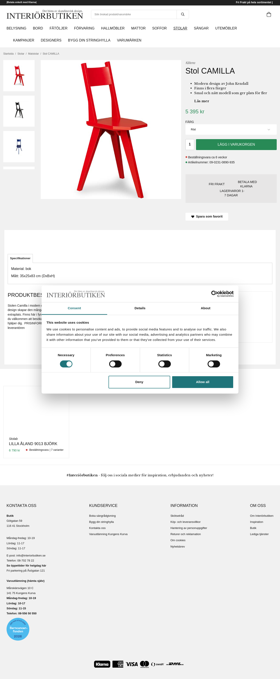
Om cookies (178, 540)
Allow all (202, 382)
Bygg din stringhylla (101, 522)
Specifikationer (20, 258)
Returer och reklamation (185, 534)
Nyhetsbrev (177, 546)
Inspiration (256, 522)
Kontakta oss (97, 528)
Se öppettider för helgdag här (26, 565)
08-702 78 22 (25, 560)
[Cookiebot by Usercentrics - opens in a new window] (214, 293)
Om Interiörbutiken (261, 515)
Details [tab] (140, 308)
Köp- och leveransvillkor (185, 522)
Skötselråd (177, 515)
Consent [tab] (74, 308)
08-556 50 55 (26, 613)
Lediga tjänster (259, 534)
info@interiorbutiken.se (31, 555)
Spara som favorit (207, 216)
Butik (253, 528)
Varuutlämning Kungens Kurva (108, 534)
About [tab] (205, 308)
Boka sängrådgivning (102, 515)
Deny (139, 382)
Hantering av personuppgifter (188, 528)
